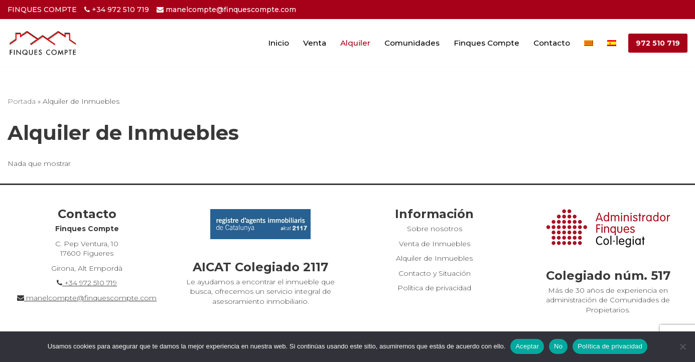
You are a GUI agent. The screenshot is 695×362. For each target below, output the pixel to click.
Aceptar (527, 346)
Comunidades (412, 43)
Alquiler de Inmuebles (434, 258)
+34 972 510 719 (116, 9)
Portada (22, 101)
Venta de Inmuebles (434, 243)
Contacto (551, 43)
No (558, 346)
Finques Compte (486, 43)
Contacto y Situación (434, 273)
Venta (314, 43)
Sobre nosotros (434, 228)
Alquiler (355, 43)
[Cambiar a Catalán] (588, 43)
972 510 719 (658, 43)
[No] (682, 346)
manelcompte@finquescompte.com (226, 9)
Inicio (278, 43)
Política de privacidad (434, 287)
